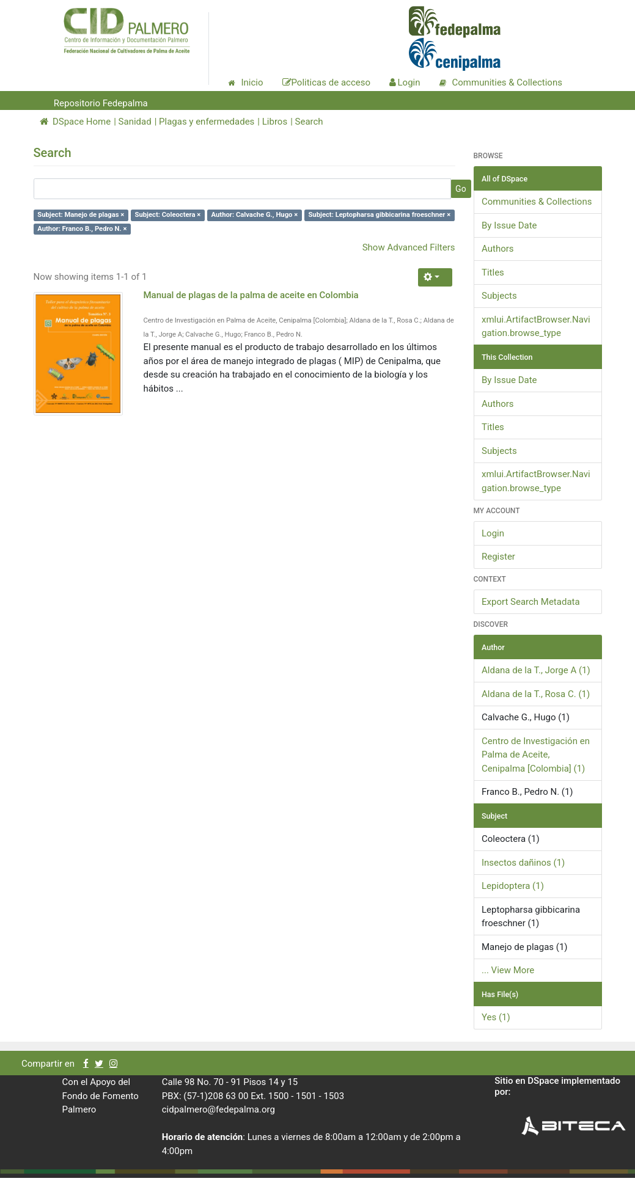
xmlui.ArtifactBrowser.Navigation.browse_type (536, 326)
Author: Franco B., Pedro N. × (82, 229)
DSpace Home (75, 121)
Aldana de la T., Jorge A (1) (536, 670)
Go (460, 189)
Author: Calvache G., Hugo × (254, 215)
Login (493, 533)
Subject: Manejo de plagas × (80, 215)
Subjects (499, 295)
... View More (508, 970)
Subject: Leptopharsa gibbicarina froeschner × (379, 215)
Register (498, 556)
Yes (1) (496, 1017)
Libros (274, 121)
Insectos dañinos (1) (523, 862)
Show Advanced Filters (408, 247)
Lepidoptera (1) (513, 885)
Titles (493, 272)
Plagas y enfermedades (206, 121)
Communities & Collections (537, 201)
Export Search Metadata (531, 601)
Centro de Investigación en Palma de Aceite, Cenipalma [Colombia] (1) (536, 755)
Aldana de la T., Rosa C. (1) (536, 694)
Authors (498, 248)
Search (309, 121)
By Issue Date (509, 225)
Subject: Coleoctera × (168, 215)
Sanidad (135, 121)
